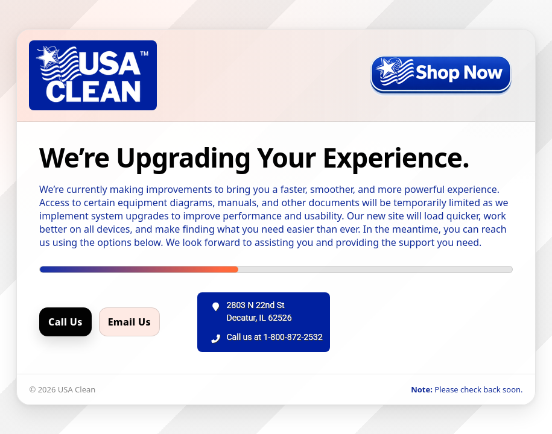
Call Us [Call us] (65, 322)
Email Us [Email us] (129, 322)
